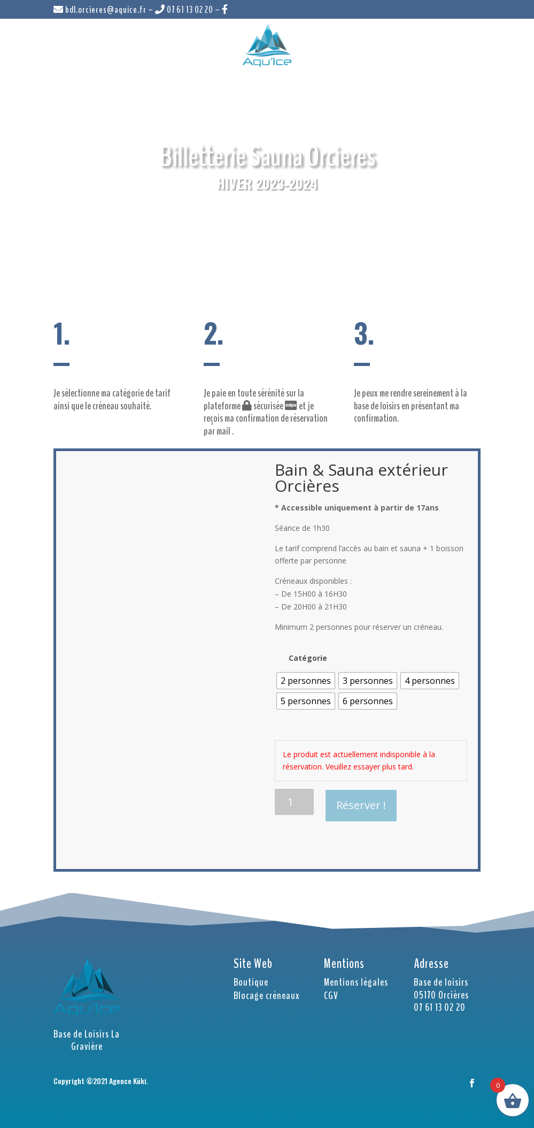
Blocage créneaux (267, 995)
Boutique (251, 982)
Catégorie (308, 658)
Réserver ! (361, 805)
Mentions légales (356, 982)
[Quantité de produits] (294, 802)
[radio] (306, 681)
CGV (331, 995)
